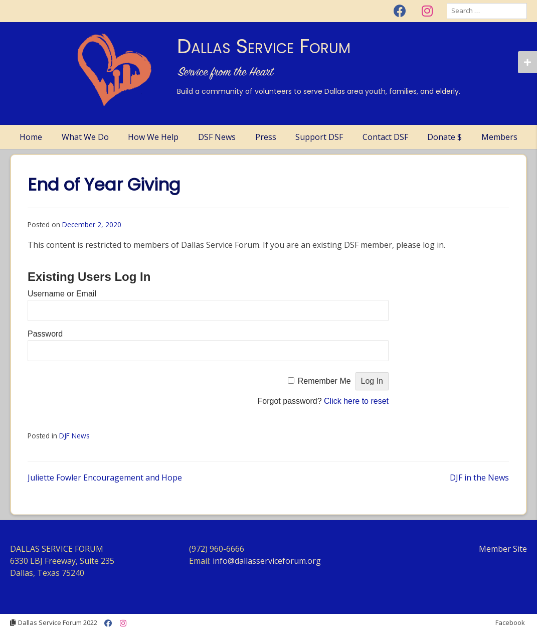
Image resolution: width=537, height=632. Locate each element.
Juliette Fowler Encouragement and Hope (105, 477)
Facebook (510, 622)
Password (45, 334)
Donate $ (444, 136)
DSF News (217, 136)
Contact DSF (385, 136)
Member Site (503, 548)
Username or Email (62, 293)
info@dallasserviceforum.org (267, 560)
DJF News (74, 435)
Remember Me (324, 381)
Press (265, 136)
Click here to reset (356, 401)
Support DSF (319, 136)
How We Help (153, 136)
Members (499, 136)
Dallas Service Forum (263, 46)
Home (31, 136)
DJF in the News (479, 477)
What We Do (85, 136)
